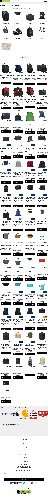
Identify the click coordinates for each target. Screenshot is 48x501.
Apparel (9, 2)
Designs (24, 443)
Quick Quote (24, 449)
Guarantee (24, 458)
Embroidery (3, 77)
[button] (44, 1)
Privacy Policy (24, 460)
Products (5, 2)
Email (5, 473)
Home (1, 2)
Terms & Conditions (24, 461)
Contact (24, 451)
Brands (24, 446)
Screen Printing (3, 78)
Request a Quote (24, 447)
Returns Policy (24, 457)
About (24, 450)
